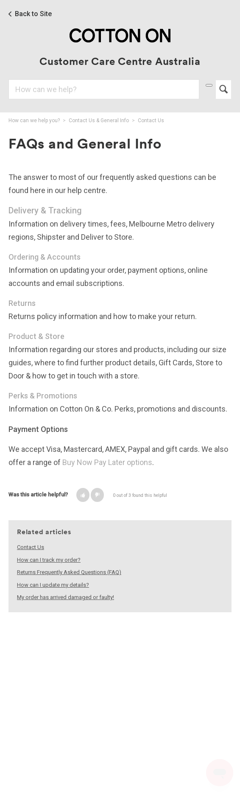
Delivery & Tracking (45, 210)
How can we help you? (34, 120)
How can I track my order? (49, 560)
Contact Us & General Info (99, 120)
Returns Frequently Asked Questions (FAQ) (69, 572)
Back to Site (33, 14)
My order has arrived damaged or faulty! (65, 597)
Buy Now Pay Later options (107, 462)
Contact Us (151, 120)
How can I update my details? (53, 585)
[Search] (103, 89)
